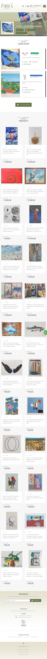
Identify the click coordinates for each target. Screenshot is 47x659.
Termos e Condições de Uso (23, 649)
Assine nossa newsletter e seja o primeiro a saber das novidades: (23, 596)
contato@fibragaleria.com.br (23, 617)
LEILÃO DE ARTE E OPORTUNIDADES (31, 57)
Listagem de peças (28, 89)
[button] (1, 24)
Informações (21, 33)
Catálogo (29, 30)
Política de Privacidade (23, 652)
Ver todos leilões (23, 105)
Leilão (19, 30)
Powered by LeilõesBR (23, 654)
